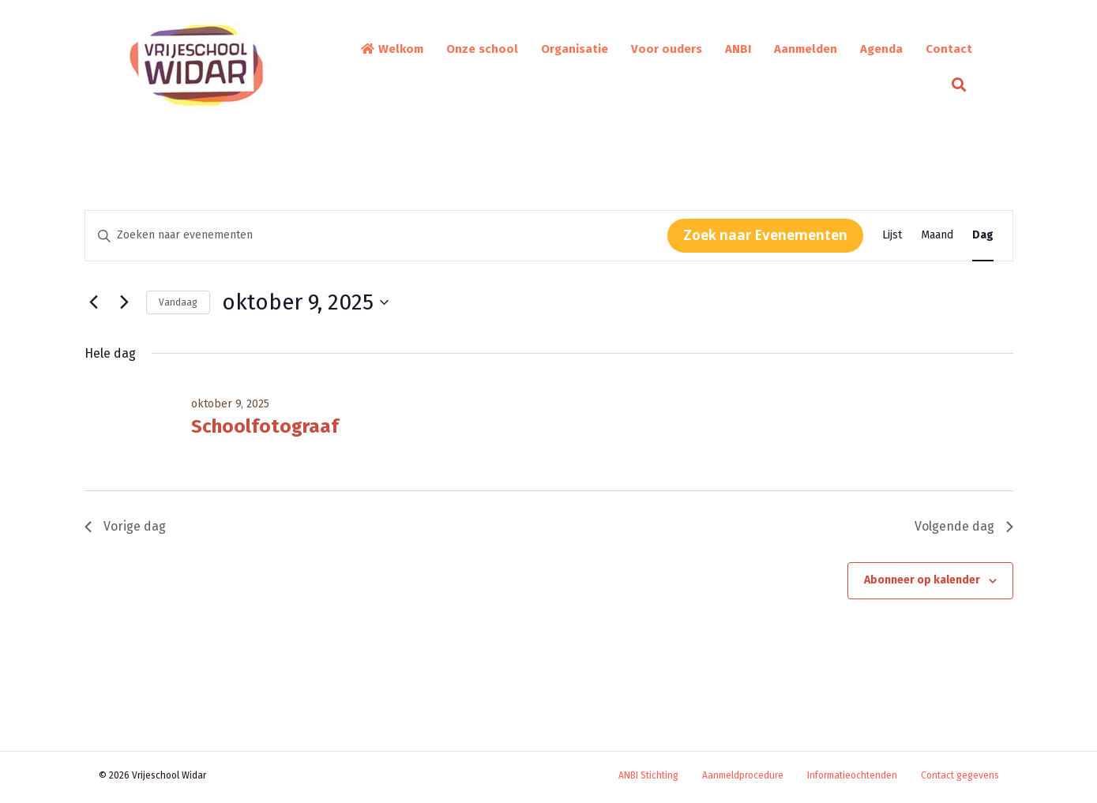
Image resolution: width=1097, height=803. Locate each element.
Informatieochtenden (852, 775)
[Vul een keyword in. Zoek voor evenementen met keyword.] (376, 236)
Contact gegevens (960, 775)
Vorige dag (125, 526)
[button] (962, 84)
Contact (949, 49)
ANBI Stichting (648, 775)
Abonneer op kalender (922, 580)
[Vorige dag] (94, 302)
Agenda (881, 49)
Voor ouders (666, 49)
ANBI (738, 49)
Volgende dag (964, 526)
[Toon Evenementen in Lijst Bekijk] (892, 236)
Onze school (482, 49)
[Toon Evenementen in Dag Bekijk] (983, 236)
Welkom (391, 49)
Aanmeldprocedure (742, 775)
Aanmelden (805, 49)
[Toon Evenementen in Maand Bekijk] (937, 236)
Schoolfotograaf (265, 426)
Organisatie (574, 49)
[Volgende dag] (124, 302)
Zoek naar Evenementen (765, 235)
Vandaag (178, 302)
